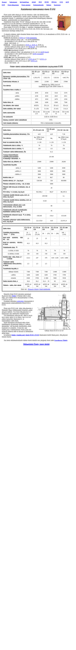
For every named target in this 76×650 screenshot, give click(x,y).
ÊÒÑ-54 (22, 38)
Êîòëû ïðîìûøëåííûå (13, 5)
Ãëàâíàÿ (4, 2)
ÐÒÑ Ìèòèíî (44, 52)
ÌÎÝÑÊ (47, 2)
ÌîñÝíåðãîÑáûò (24, 2)
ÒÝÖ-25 (34, 61)
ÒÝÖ (61, 2)
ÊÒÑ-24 (31, 47)
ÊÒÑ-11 (28, 45)
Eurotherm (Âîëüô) (60, 340)
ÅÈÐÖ (34, 2)
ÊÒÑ (3, 5)
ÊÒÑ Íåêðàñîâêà (31, 38)
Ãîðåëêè (48, 5)
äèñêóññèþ (20, 301)
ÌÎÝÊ (40, 2)
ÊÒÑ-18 (34, 45)
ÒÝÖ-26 (31, 59)
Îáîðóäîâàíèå (13, 2)
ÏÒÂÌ (14, 296)
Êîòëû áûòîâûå (26, 5)
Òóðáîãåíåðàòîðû (38, 5)
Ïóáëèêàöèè (57, 5)
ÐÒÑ (67, 2)
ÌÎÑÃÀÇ (54, 2)
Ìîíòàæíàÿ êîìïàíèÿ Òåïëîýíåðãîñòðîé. (39, 289)
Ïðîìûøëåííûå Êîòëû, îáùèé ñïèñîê (36, 344)
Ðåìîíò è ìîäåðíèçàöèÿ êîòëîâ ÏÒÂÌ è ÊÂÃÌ (25, 335)
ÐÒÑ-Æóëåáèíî (38, 54)
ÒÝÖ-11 (43, 59)
